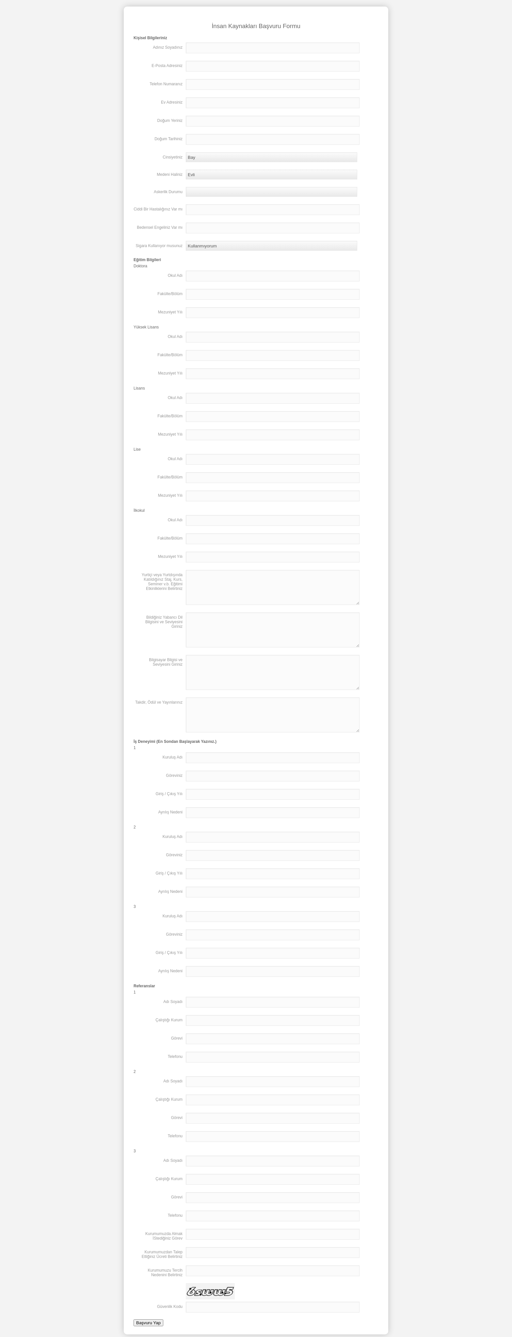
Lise (137, 449)
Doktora (140, 266)
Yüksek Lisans (146, 327)
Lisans (139, 388)
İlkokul (139, 510)
